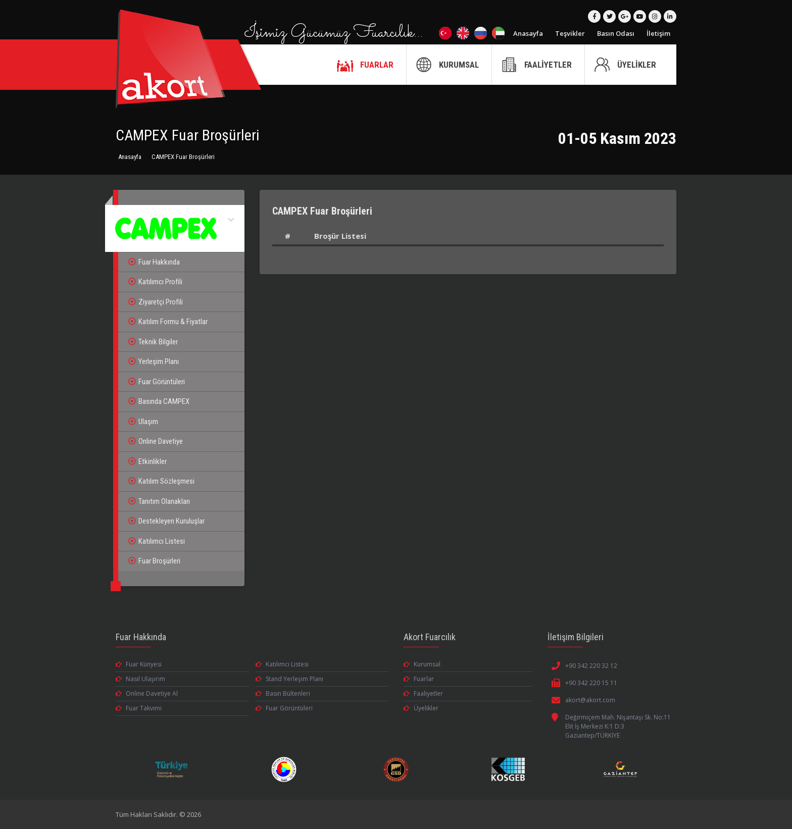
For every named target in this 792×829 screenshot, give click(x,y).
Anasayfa (528, 33)
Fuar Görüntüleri (156, 381)
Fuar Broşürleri (154, 560)
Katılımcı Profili (155, 281)
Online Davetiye (155, 441)
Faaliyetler (423, 693)
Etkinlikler (147, 461)
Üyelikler (421, 708)
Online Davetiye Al (147, 693)
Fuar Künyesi (139, 664)
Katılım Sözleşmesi (161, 481)
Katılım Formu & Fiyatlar (168, 321)
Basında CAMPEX (158, 401)
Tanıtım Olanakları (159, 501)
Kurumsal (422, 664)
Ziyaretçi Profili (155, 301)
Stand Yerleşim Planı (289, 679)
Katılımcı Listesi (156, 541)
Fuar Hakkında (154, 262)
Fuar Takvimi (139, 708)
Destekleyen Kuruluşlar (166, 521)
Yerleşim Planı (153, 361)
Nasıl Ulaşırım (140, 679)
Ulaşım (143, 421)
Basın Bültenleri (283, 693)
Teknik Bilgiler (153, 341)
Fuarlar (419, 679)
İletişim (658, 33)
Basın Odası (615, 33)
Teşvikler (570, 33)
